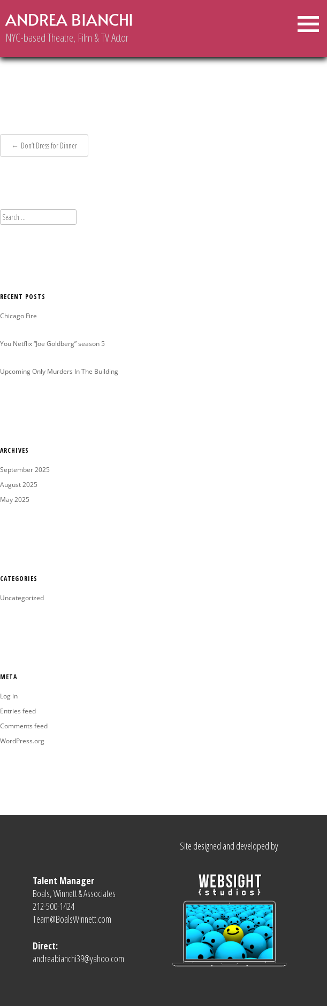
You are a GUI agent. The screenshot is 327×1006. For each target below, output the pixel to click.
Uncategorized (22, 597)
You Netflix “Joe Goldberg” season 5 (52, 343)
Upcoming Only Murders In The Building (59, 371)
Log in (9, 696)
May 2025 (14, 499)
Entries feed (18, 711)
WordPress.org (22, 740)
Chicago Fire (18, 315)
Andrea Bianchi (69, 19)
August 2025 (18, 484)
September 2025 (25, 469)
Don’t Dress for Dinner (49, 145)
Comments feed (24, 725)
